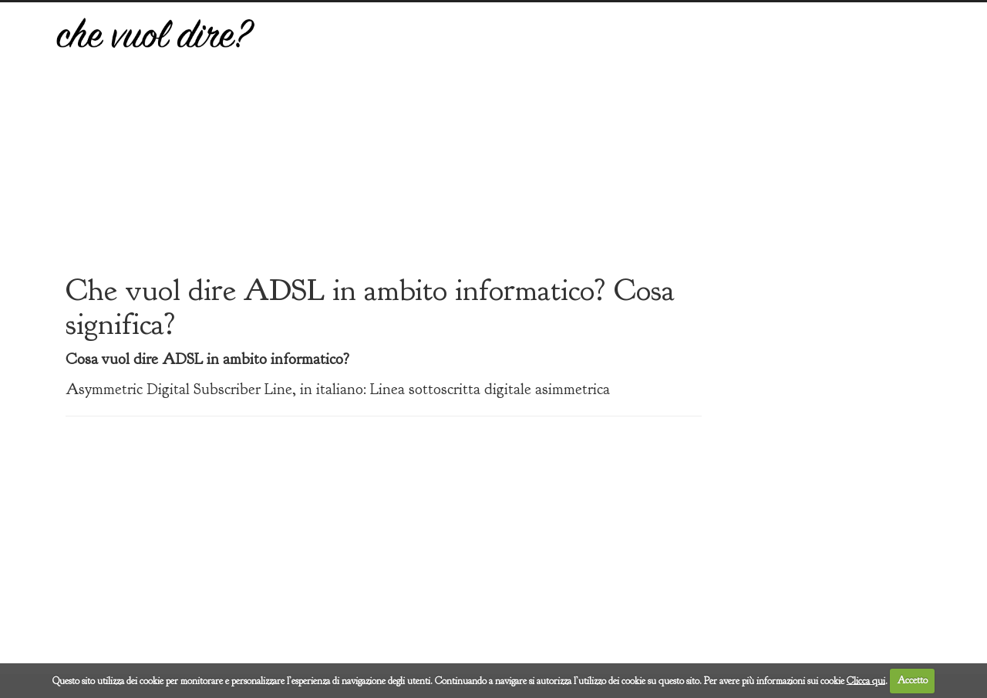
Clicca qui (866, 680)
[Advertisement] (607, 149)
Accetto (913, 680)
